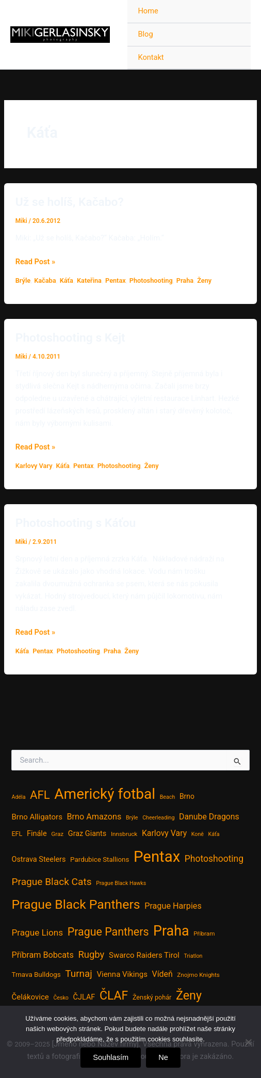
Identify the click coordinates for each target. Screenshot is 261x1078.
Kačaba (45, 280)
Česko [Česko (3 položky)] (61, 997)
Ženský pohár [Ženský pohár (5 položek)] (152, 997)
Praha (184, 280)
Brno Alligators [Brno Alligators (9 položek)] (36, 817)
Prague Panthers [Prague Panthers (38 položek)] (108, 931)
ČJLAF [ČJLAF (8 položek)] (84, 997)
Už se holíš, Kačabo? (69, 202)
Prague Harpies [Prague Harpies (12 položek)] (173, 906)
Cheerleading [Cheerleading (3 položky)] (158, 817)
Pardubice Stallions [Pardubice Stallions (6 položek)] (99, 859)
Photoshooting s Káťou (75, 523)
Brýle (22, 280)
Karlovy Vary (34, 466)
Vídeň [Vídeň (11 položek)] (162, 974)
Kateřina (89, 280)
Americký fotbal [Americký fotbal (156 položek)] (104, 793)
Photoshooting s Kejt (70, 338)
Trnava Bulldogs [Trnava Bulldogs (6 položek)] (35, 974)
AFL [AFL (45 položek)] (40, 794)
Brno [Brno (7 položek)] (187, 796)
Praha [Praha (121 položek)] (171, 931)
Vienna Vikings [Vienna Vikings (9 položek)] (122, 974)
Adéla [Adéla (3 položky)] (18, 797)
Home (148, 10)
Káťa (66, 280)
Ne (163, 1057)
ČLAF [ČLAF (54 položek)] (114, 996)
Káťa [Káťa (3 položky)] (214, 834)
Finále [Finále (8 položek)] (37, 833)
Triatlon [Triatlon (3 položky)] (193, 956)
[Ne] (248, 1042)
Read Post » (35, 261)
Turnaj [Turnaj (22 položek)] (78, 973)
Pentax (115, 280)
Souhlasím (110, 1057)
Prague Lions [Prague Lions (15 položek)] (37, 932)
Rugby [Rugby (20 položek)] (91, 954)
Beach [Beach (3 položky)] (167, 797)
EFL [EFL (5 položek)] (16, 834)
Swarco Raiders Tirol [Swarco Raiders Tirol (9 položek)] (144, 955)
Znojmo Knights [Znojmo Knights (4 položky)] (198, 974)
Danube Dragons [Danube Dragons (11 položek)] (209, 817)
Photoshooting (151, 280)
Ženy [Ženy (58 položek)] (189, 995)
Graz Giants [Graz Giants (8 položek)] (87, 833)
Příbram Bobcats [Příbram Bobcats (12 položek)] (42, 955)
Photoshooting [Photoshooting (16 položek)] (214, 859)
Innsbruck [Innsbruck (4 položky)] (124, 834)
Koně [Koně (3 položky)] (197, 834)
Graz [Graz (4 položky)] (57, 834)
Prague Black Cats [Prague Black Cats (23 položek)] (51, 882)
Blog (145, 34)
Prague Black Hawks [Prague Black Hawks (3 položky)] (121, 883)
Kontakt (151, 57)
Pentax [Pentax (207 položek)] (157, 856)
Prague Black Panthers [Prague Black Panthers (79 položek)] (75, 904)
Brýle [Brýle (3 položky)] (132, 817)
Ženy (204, 280)
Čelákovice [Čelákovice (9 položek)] (29, 997)
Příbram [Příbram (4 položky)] (204, 933)
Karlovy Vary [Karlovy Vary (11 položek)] (164, 833)
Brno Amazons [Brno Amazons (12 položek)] (94, 817)
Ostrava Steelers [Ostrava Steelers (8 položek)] (38, 859)
